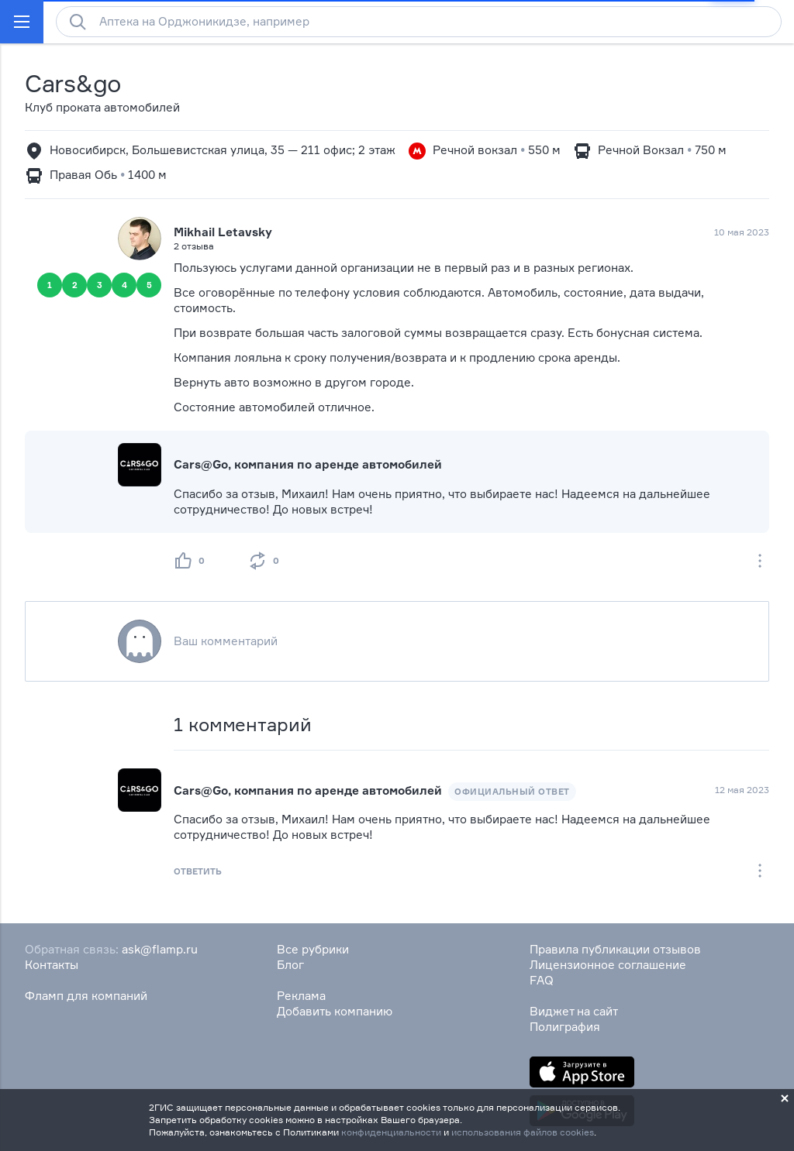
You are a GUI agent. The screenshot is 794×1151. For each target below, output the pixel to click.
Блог (290, 964)
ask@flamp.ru (160, 949)
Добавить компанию (334, 1011)
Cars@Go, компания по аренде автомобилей (308, 464)
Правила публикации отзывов (615, 949)
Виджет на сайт (574, 1011)
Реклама (301, 995)
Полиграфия (565, 1026)
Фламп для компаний (86, 995)
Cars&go (73, 83)
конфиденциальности (391, 1132)
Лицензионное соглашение (608, 964)
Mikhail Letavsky (223, 232)
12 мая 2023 (742, 789)
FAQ (542, 980)
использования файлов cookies (522, 1132)
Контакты (51, 964)
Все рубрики (313, 949)
